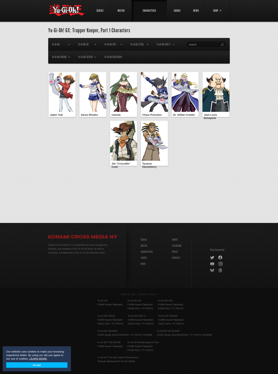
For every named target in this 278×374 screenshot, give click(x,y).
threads (221, 270)
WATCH (144, 245)
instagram (221, 264)
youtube (212, 264)
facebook (220, 258)
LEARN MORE (38, 358)
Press (175, 251)
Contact (176, 258)
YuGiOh (66, 10)
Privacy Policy (148, 294)
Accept (37, 365)
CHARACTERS (147, 251)
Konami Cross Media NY (82, 237)
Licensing (177, 245)
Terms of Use (128, 294)
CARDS (144, 258)
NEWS (143, 264)
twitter (212, 258)
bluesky (212, 270)
